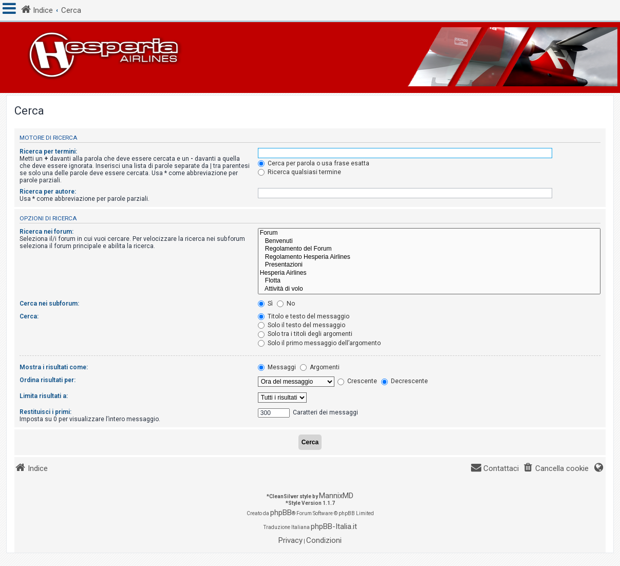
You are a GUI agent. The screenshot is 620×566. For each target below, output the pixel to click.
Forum (429, 233)
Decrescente (404, 381)
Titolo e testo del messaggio (303, 316)
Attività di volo (429, 289)
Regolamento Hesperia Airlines (429, 257)
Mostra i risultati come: (54, 367)
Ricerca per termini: (48, 151)
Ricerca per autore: (48, 191)
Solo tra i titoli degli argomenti (305, 333)
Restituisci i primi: (45, 412)
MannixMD (336, 495)
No (286, 303)
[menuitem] (555, 469)
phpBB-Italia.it (334, 526)
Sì (265, 303)
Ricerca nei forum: (46, 231)
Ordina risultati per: (48, 380)
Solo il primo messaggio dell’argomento (319, 343)
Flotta (429, 281)
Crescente (357, 381)
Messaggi (277, 367)
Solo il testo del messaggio (301, 325)
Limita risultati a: (44, 396)
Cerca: (29, 316)
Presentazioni (429, 265)
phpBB (281, 512)
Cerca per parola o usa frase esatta (313, 163)
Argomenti (320, 367)
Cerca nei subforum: (49, 303)
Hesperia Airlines (429, 273)
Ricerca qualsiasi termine (299, 172)
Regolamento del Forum (429, 249)
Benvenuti (429, 241)
